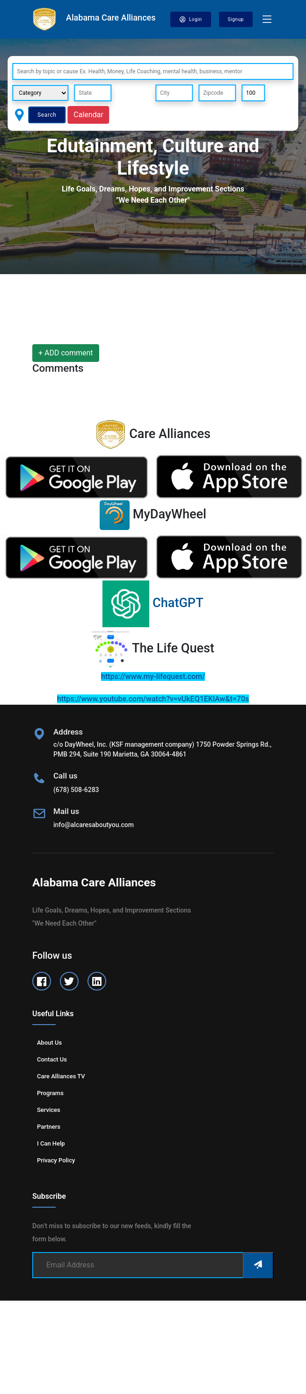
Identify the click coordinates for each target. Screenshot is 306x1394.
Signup (236, 19)
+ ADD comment (65, 352)
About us (49, 1042)
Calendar (88, 114)
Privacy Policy (56, 1160)
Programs (50, 1093)
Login (190, 19)
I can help (51, 1143)
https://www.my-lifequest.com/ (153, 676)
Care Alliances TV (61, 1076)
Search (46, 115)
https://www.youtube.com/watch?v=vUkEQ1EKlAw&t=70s (153, 698)
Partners (48, 1126)
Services (48, 1109)
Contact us (52, 1059)
